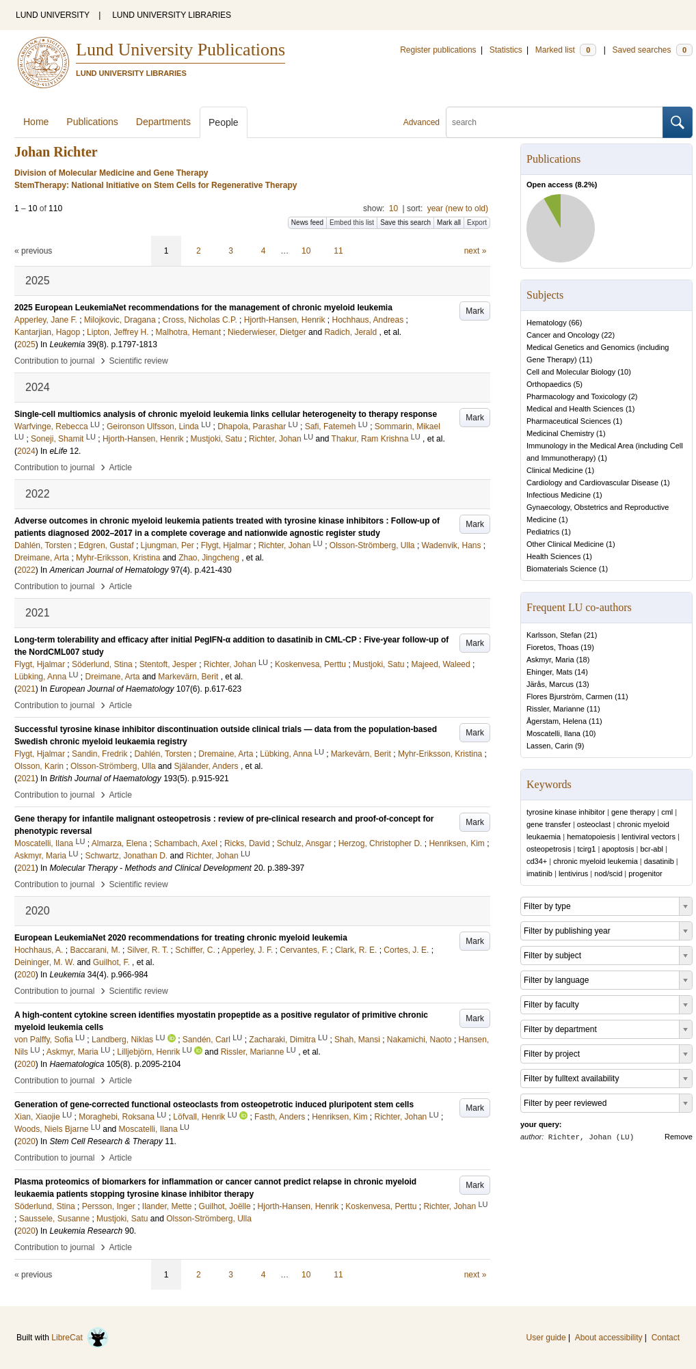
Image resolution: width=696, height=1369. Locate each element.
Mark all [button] (449, 222)
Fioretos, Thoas (552, 647)
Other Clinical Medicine (565, 544)
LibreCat (80, 1337)
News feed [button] (307, 222)
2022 (26, 570)
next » (475, 251)
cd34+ (536, 861)
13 (582, 684)
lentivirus (573, 873)
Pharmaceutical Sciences (568, 421)
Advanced (421, 122)
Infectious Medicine (558, 495)
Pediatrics (542, 532)
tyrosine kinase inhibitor (565, 812)
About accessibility (609, 1337)
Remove (679, 1137)
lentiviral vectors (648, 836)
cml (667, 812)
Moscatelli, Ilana (553, 733)
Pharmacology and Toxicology (576, 396)
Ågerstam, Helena (556, 721)
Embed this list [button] (352, 222)
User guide (546, 1337)
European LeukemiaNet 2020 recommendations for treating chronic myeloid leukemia (180, 938)
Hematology (546, 322)
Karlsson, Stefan (554, 635)
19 (587, 647)
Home (36, 121)
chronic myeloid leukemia (595, 861)
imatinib (539, 873)
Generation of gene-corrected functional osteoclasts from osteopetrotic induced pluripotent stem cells (214, 1104)
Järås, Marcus (550, 684)
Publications (92, 121)
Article (120, 467)
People (224, 122)
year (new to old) (457, 208)
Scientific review (138, 361)
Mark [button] (475, 311)
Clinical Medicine (554, 470)
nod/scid (608, 873)
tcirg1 (586, 849)
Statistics (506, 50)
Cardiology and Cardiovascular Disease (592, 482)
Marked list (565, 50)
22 (608, 335)
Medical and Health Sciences (575, 409)
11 (338, 251)
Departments (163, 121)
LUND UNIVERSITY (53, 15)
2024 (26, 451)
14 (581, 672)
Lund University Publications (180, 49)
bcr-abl (651, 849)
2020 (26, 974)
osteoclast (594, 824)
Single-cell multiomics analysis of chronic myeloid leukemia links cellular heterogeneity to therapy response (225, 414)
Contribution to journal (54, 361)
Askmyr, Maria (550, 659)
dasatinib (659, 861)
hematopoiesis (591, 836)
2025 (26, 344)
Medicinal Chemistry (560, 433)
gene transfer (548, 824)
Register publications (438, 50)
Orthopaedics (548, 384)
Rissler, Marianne (555, 709)
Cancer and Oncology (562, 335)
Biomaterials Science (561, 569)
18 (582, 659)
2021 (26, 689)
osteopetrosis (548, 849)
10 (393, 208)
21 (590, 635)
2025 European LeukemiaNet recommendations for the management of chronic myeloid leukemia (203, 307)
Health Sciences (553, 556)
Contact (666, 1337)
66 (575, 322)
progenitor (645, 873)
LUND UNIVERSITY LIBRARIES (171, 15)
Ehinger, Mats (549, 672)
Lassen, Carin (549, 746)
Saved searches (652, 50)
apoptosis (618, 849)
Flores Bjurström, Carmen (569, 696)
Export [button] (477, 222)
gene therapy (633, 812)
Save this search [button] (405, 222)
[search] (554, 122)
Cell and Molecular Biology (570, 372)
